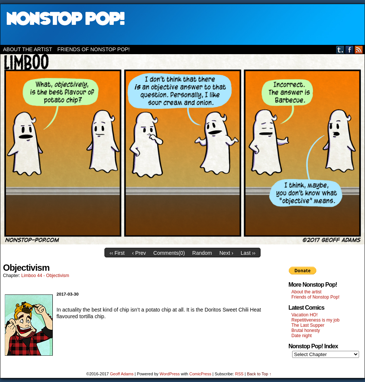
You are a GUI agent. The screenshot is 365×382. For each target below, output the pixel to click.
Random (202, 253)
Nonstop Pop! (182, 24)
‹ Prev (139, 253)
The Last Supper (307, 325)
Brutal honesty (305, 330)
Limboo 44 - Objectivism (45, 275)
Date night (301, 335)
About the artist (27, 49)
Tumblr (340, 49)
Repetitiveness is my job (315, 320)
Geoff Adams (121, 374)
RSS (359, 49)
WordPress (169, 374)
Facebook (349, 49)
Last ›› (248, 253)
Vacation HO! (304, 314)
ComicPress (200, 374)
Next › (226, 253)
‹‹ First (117, 253)
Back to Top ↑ (259, 374)
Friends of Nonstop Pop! (93, 49)
